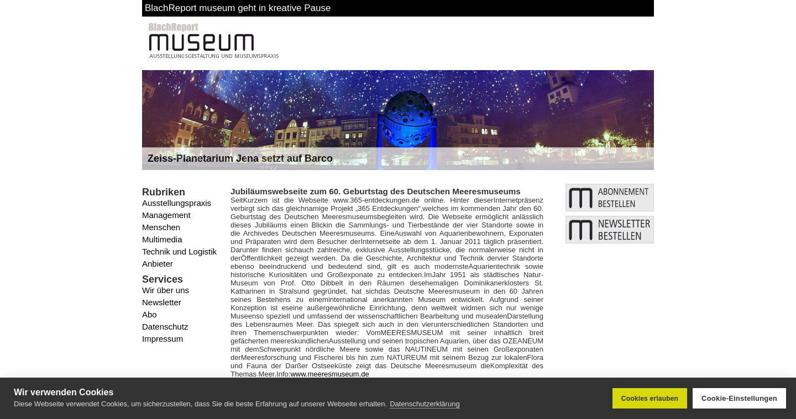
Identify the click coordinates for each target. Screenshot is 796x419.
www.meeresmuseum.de (329, 374)
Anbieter (157, 263)
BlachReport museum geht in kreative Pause (238, 8)
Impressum (162, 338)
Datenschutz (165, 326)
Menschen (161, 227)
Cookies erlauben (649, 398)
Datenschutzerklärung (424, 404)
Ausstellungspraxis (176, 203)
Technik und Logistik (179, 251)
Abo (149, 314)
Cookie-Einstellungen (739, 398)
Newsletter (161, 302)
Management (166, 215)
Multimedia (162, 239)
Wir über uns (165, 290)
